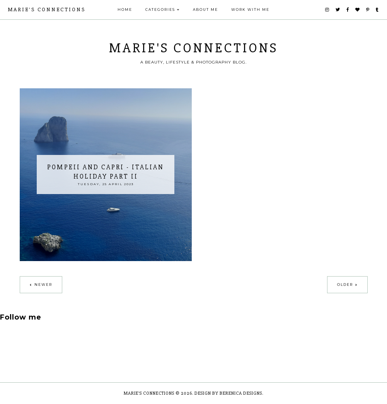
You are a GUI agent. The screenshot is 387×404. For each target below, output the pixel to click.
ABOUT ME (205, 9)
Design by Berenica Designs (228, 393)
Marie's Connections (46, 9)
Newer (43, 284)
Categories (160, 9)
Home (125, 9)
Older (345, 284)
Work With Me (250, 9)
